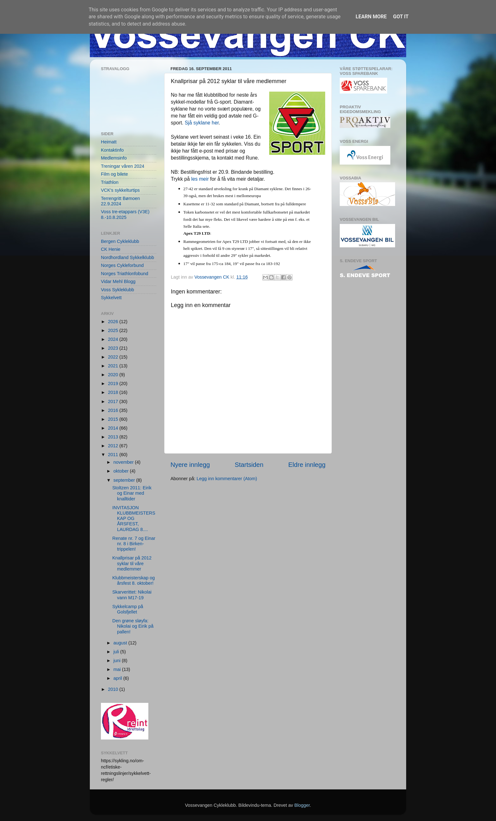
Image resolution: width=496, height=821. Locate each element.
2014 (113, 428)
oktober (122, 471)
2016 (113, 410)
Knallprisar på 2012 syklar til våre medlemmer (132, 563)
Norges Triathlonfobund (124, 273)
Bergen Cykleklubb (120, 241)
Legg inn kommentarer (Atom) (226, 478)
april (118, 678)
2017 (113, 401)
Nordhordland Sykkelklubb (127, 257)
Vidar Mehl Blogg (118, 281)
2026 (113, 321)
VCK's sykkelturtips (120, 190)
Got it (400, 17)
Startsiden (249, 464)
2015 (113, 419)
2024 (113, 339)
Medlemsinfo (114, 157)
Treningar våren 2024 (122, 166)
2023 (113, 348)
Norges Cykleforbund (122, 265)
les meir (200, 179)
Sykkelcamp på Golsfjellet (127, 609)
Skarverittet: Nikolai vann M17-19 (132, 594)
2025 (113, 330)
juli (117, 651)
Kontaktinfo (112, 150)
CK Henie (111, 249)
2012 (113, 445)
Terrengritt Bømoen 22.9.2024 (120, 201)
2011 (113, 454)
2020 (113, 374)
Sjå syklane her (202, 122)
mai (118, 669)
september (125, 480)
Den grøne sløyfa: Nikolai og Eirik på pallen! (132, 626)
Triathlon (109, 182)
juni (118, 660)
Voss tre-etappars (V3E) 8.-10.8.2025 (125, 214)
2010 (113, 689)
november (124, 462)
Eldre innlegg (307, 464)
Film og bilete (114, 174)
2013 (113, 436)
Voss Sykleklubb (117, 289)
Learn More (371, 17)
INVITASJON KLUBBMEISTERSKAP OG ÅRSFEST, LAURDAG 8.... (133, 518)
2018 (113, 392)
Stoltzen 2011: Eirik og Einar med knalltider (132, 493)
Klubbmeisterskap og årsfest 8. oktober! (133, 580)
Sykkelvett (111, 297)
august (121, 642)
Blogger (302, 805)
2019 (113, 383)
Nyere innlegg (190, 464)
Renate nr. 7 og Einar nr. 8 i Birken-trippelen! (133, 544)
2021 (113, 365)
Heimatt (109, 141)
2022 (113, 356)
